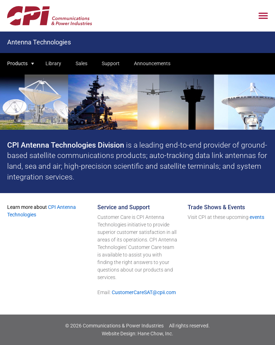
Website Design (118, 333)
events (257, 217)
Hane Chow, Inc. (155, 333)
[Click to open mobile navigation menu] (263, 16)
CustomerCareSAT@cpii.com (144, 292)
